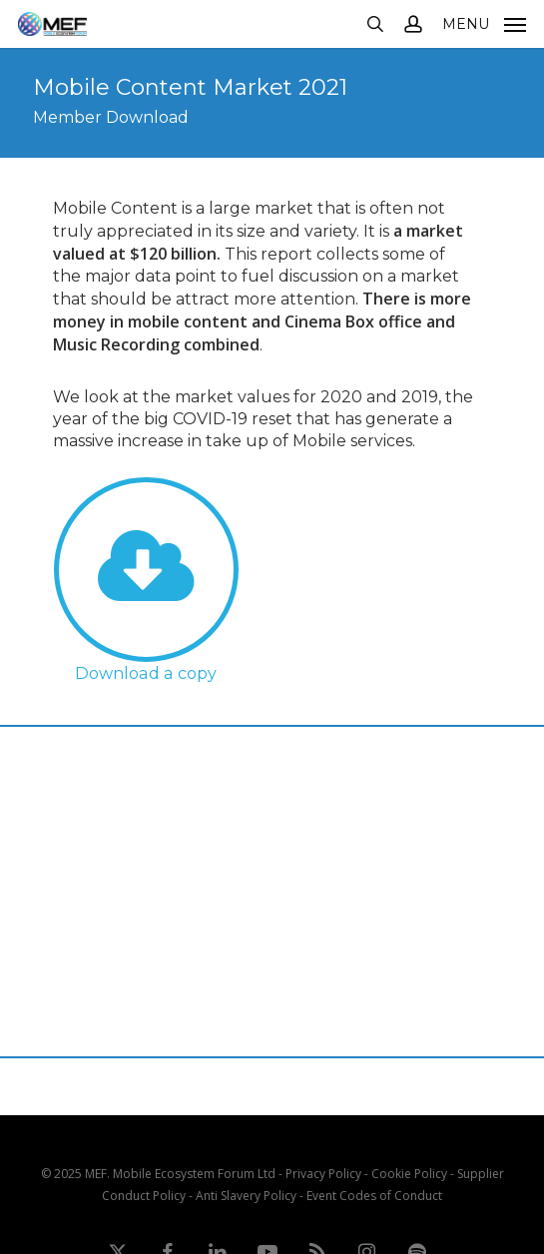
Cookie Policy (409, 1173)
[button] (484, 22)
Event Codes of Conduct (374, 1195)
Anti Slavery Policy (246, 1195)
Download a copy (146, 673)
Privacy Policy (323, 1173)
